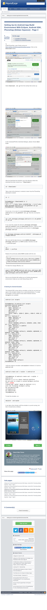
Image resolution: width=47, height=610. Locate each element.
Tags (10, 8)
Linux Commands (23, 8)
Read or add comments (29, 541)
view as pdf (34, 469)
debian (23, 539)
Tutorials (4, 8)
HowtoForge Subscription (35, 8)
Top (42, 592)
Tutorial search (6, 11)
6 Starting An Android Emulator (23, 40)
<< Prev (8, 445)
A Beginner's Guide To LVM (18, 555)
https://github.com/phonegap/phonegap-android (17, 47)
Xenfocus (9, 592)
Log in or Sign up (41, 0)
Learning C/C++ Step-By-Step (19, 567)
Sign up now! (23, 523)
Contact (25, 592)
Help (29, 592)
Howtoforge (7, 594)
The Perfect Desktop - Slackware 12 (20, 575)
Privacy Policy (43, 594)
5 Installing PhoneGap (20, 38)
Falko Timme (31, 538)
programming (31, 539)
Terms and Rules (37, 594)
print (40, 469)
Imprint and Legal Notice (36, 592)
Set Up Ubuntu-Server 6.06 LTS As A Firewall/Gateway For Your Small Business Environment (21, 579)
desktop (26, 539)
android (19, 539)
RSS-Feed (44, 592)
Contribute (21, 592)
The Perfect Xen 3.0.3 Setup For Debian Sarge (22, 573)
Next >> (38, 445)
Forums (15, 8)
